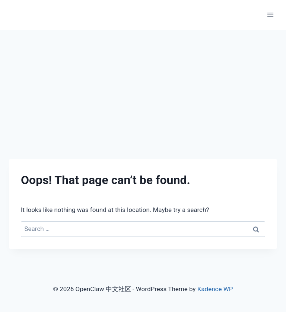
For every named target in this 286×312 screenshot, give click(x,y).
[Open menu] (270, 14)
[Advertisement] (143, 85)
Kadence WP (215, 289)
